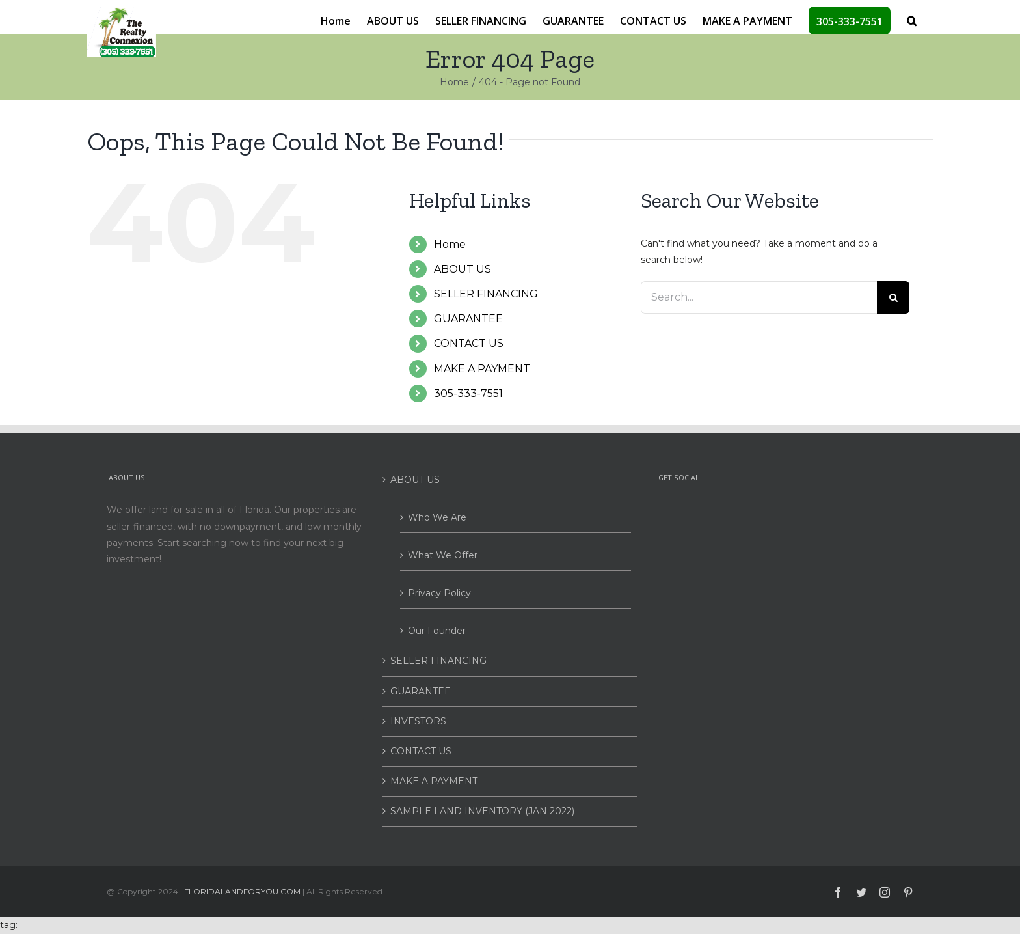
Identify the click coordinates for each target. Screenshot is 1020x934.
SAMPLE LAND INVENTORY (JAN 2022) (482, 811)
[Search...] (759, 297)
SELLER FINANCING (486, 294)
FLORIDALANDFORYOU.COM (242, 891)
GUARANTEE (468, 318)
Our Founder (437, 631)
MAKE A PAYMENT (482, 369)
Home (450, 244)
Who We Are (437, 517)
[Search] (893, 297)
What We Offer (442, 555)
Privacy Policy (439, 593)
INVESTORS (418, 721)
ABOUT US (462, 269)
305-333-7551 (468, 393)
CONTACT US (468, 343)
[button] (912, 20)
